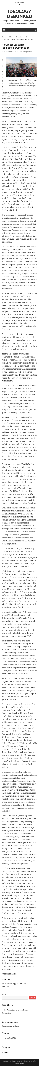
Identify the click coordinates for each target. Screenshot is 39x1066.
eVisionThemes (19, 1063)
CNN (15, 974)
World (6, 1052)
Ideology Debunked (19, 14)
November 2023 (10, 1038)
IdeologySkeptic (27, 52)
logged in (17, 983)
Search (4, 994)
